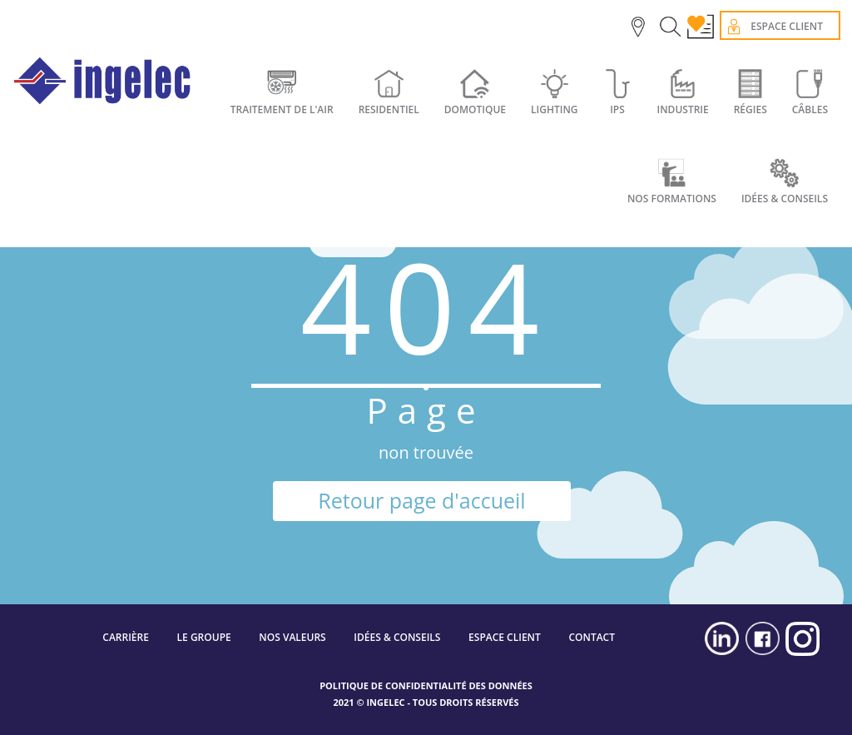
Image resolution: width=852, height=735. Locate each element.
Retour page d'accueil (421, 500)
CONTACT (591, 637)
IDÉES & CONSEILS (397, 637)
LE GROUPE (204, 637)
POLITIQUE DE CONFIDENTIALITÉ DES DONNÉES (426, 685)
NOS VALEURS (292, 637)
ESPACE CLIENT (504, 637)
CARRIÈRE (125, 637)
